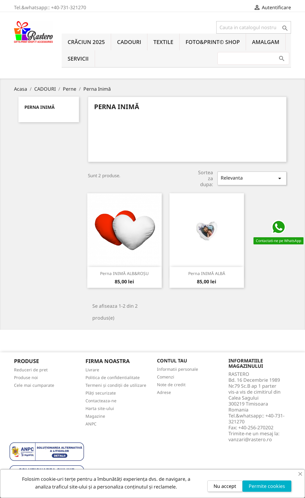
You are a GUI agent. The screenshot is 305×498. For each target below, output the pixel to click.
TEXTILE (163, 41)
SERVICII (78, 58)
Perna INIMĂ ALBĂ (206, 273)
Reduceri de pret (31, 370)
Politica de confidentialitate (112, 377)
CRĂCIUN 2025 (86, 41)
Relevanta (252, 178)
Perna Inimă (39, 107)
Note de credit (171, 384)
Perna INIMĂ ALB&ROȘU (124, 273)
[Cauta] (253, 27)
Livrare (92, 370)
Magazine (95, 416)
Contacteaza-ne (100, 400)
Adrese (164, 392)
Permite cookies (267, 486)
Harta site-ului (99, 408)
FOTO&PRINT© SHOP (213, 41)
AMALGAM (265, 41)
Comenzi (165, 377)
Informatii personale (177, 369)
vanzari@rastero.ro (250, 439)
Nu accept (225, 486)
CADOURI (129, 41)
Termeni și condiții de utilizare (115, 385)
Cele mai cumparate (34, 385)
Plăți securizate (100, 393)
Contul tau (172, 360)
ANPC (91, 424)
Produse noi (26, 377)
